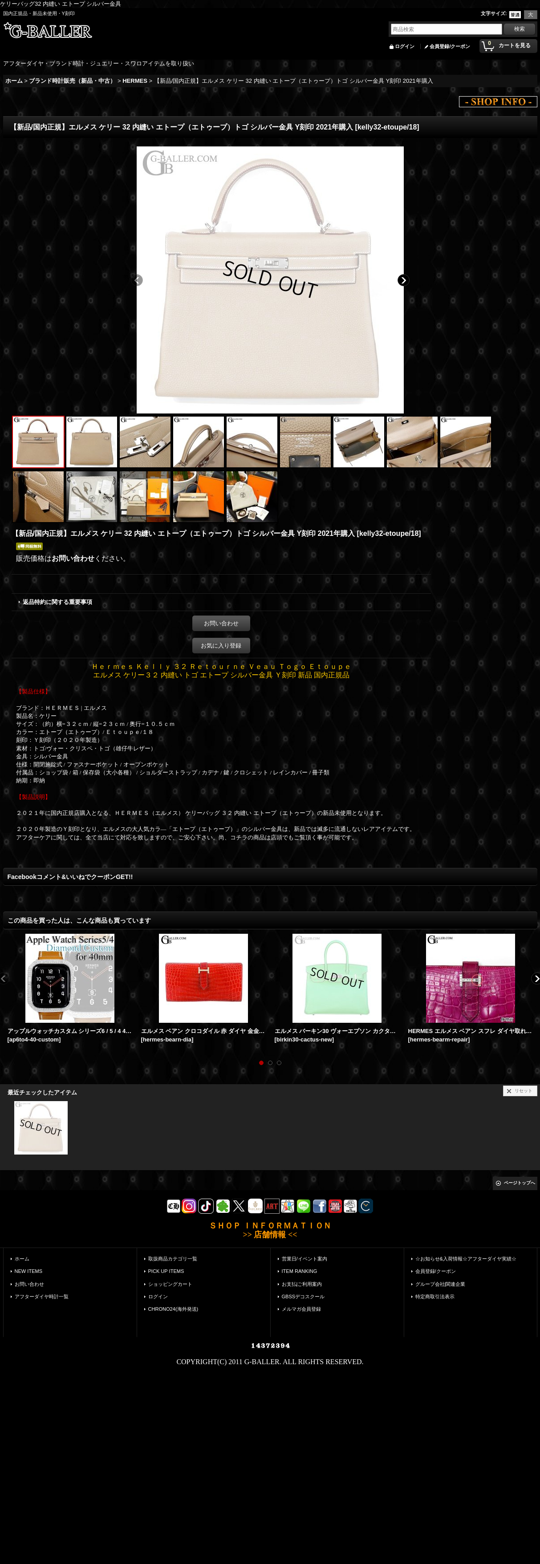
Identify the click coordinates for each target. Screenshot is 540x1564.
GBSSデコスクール (303, 1296)
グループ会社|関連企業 (440, 1284)
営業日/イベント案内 (304, 1258)
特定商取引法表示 (435, 1296)
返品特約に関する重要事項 (57, 602)
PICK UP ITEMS (166, 1271)
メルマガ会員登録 (301, 1309)
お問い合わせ (73, 558)
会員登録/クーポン (450, 46)
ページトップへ (519, 1182)
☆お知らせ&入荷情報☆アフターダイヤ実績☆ (465, 1258)
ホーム (22, 1258)
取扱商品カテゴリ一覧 (172, 1258)
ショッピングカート (170, 1284)
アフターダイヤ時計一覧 (42, 1296)
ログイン (404, 46)
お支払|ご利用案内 (302, 1284)
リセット (523, 1090)
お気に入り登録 (221, 645)
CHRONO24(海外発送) (173, 1309)
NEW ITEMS (29, 1271)
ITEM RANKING (299, 1271)
